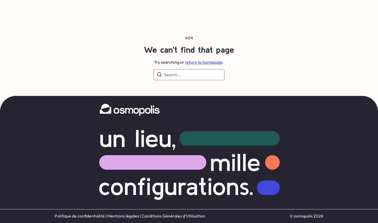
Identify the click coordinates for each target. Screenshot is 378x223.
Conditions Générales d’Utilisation (173, 216)
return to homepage (204, 62)
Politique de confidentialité (80, 216)
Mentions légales (123, 216)
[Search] (159, 75)
